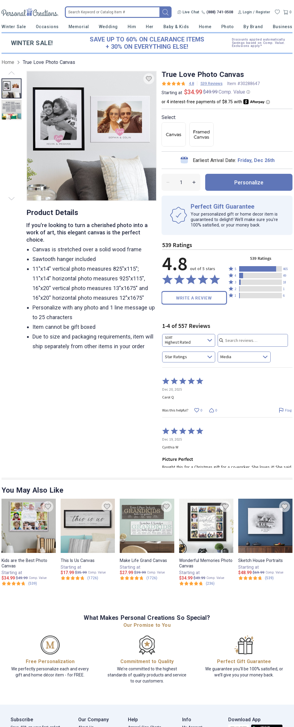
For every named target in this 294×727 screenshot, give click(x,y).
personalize (248, 182)
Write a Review (194, 298)
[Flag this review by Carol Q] (285, 410)
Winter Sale (14, 26)
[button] (260, 269)
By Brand (253, 26)
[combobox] (188, 340)
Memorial (78, 26)
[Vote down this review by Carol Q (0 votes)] (213, 410)
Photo (227, 26)
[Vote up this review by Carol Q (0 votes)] (198, 410)
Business (282, 26)
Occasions (47, 26)
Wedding (108, 26)
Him (132, 26)
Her (150, 26)
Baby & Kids (176, 26)
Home (205, 26)
